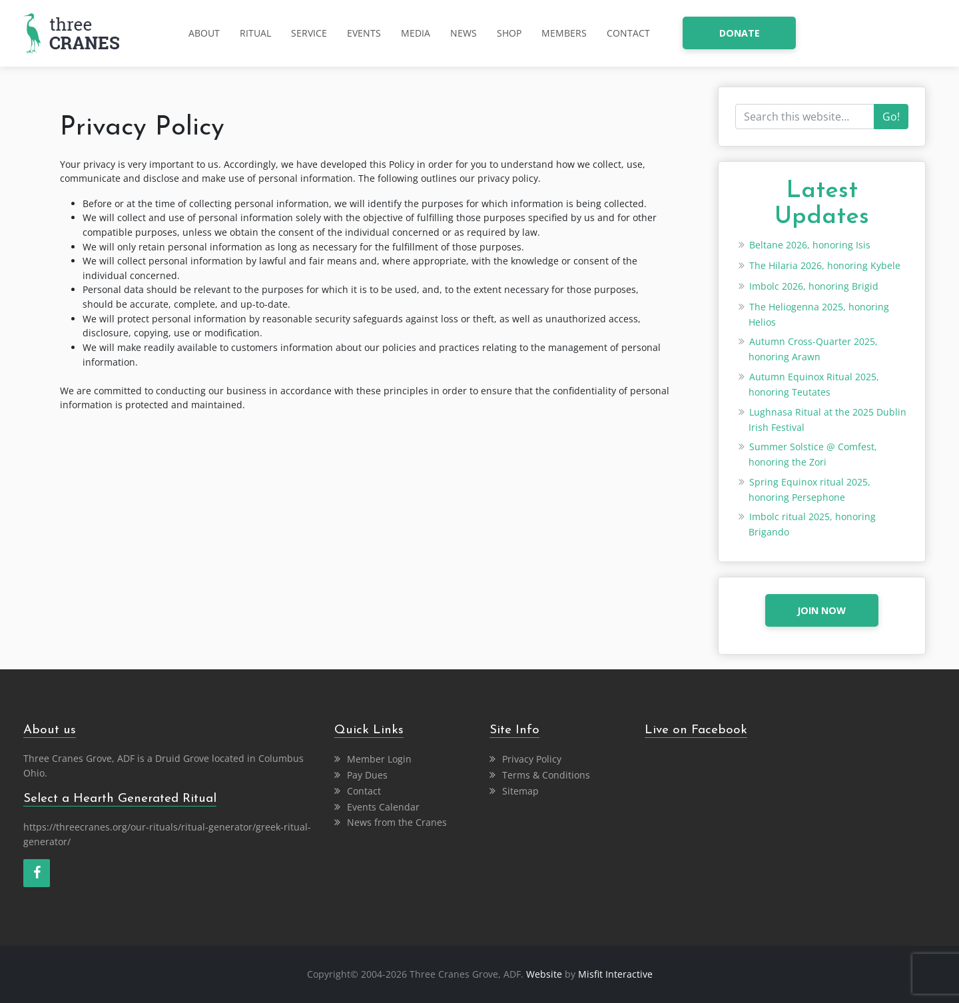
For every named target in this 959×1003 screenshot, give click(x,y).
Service (309, 33)
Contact (628, 33)
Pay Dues (367, 775)
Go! (891, 116)
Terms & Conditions (546, 775)
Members (564, 33)
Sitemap (520, 791)
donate (739, 33)
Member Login (379, 759)
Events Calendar (383, 807)
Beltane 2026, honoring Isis (809, 244)
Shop (509, 33)
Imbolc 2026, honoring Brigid (813, 286)
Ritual (255, 33)
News (463, 33)
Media (415, 33)
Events (364, 33)
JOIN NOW (821, 610)
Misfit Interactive (615, 974)
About (204, 33)
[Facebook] (36, 873)
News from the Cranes (397, 822)
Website (544, 974)
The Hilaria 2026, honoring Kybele (824, 265)
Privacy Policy (531, 759)
